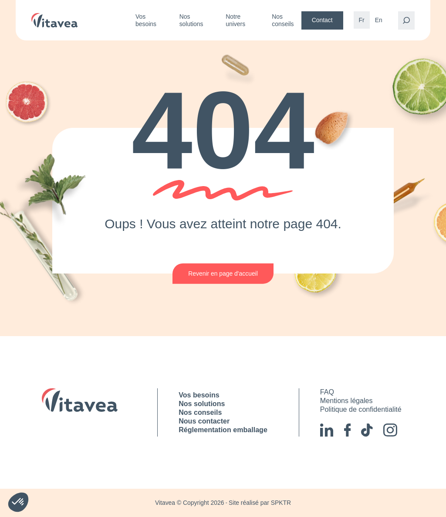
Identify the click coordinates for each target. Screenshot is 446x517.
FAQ (327, 392)
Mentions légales (346, 400)
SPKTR (281, 502)
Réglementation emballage (223, 430)
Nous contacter (204, 421)
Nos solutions (191, 20)
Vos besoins (145, 20)
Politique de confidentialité (361, 409)
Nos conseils (283, 20)
